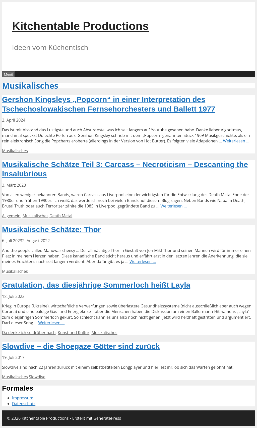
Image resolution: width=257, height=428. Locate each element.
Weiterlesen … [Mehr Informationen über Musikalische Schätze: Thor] (143, 261)
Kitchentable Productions (80, 26)
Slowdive (37, 377)
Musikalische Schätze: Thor (51, 229)
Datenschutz (23, 403)
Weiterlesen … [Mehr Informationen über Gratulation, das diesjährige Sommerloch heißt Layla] (51, 323)
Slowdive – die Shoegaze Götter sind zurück (81, 346)
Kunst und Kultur (73, 332)
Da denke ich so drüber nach (29, 332)
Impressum (22, 398)
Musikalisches (15, 150)
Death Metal (60, 216)
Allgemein (11, 216)
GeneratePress (107, 418)
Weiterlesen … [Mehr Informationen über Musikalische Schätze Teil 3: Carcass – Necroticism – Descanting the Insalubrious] (173, 206)
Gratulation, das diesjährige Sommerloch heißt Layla (96, 285)
